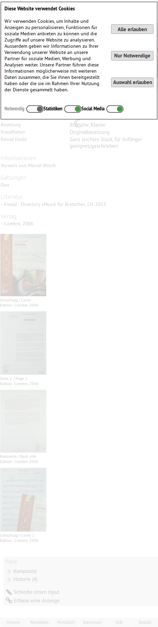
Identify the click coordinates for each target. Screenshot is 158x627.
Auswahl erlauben (132, 82)
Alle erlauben (132, 29)
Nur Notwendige (132, 55)
